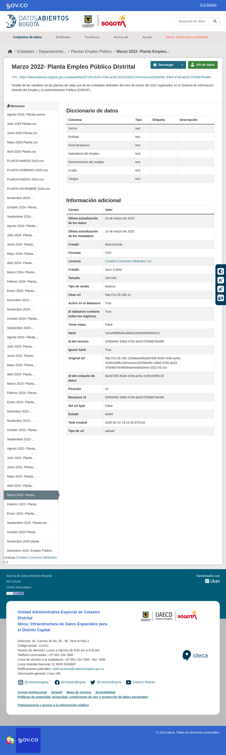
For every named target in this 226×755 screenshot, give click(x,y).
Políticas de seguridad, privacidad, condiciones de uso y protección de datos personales (83, 697)
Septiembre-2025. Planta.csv (27, 523)
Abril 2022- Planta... (20, 485)
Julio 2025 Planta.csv (21, 124)
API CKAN (13, 581)
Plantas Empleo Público (91, 51)
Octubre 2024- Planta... (23, 207)
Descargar (163, 65)
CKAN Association (18, 587)
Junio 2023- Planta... (21, 356)
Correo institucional (32, 692)
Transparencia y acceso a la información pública (53, 705)
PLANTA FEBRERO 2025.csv (27, 170)
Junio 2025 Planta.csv (22, 133)
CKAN (208, 581)
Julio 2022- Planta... (20, 458)
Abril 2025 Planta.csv (21, 151)
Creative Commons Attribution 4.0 (128, 261)
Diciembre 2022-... (19, 411)
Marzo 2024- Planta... (22, 272)
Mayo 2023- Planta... (21, 365)
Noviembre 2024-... (20, 198)
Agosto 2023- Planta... (22, 337)
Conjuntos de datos (27, 37)
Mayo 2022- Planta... (21, 476)
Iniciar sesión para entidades (187, 37)
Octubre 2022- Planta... (23, 430)
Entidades (63, 37)
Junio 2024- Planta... (21, 244)
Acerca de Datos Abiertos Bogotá (29, 576)
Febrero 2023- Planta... (23, 393)
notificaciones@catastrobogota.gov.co (78, 669)
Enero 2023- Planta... (21, 402)
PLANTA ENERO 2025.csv (25, 179)
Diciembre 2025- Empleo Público (29, 550)
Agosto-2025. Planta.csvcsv (26, 114)
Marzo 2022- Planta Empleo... (143, 51)
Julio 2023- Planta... (20, 346)
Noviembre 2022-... (20, 420)
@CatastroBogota (73, 682)
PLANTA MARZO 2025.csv (25, 161)
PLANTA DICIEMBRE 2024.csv (28, 188)
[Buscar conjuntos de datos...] (198, 21)
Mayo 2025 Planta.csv (22, 142)
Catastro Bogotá (143, 682)
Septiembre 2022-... (20, 439)
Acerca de (121, 37)
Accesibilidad (105, 692)
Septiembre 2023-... (20, 328)
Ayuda (147, 37)
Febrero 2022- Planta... (23, 504)
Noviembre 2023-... (20, 309)
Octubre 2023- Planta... (23, 318)
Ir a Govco (208, 5)
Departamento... (52, 51)
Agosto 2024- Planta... (22, 226)
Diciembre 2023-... (19, 300)
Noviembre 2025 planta (23, 541)
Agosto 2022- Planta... (22, 448)
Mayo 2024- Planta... (21, 253)
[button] (181, 65)
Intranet (56, 692)
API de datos (203, 65)
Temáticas (92, 37)
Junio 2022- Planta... (21, 467)
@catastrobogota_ (37, 682)
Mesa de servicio (78, 692)
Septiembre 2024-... (20, 216)
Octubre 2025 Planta (21, 532)
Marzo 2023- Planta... (22, 383)
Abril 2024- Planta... (20, 263)
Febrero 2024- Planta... (23, 281)
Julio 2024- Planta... (20, 235)
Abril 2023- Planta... (20, 374)
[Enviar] (215, 21)
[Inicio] (10, 51)
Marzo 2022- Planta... (22, 495)
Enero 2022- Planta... (21, 513)
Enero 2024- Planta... (21, 291)
